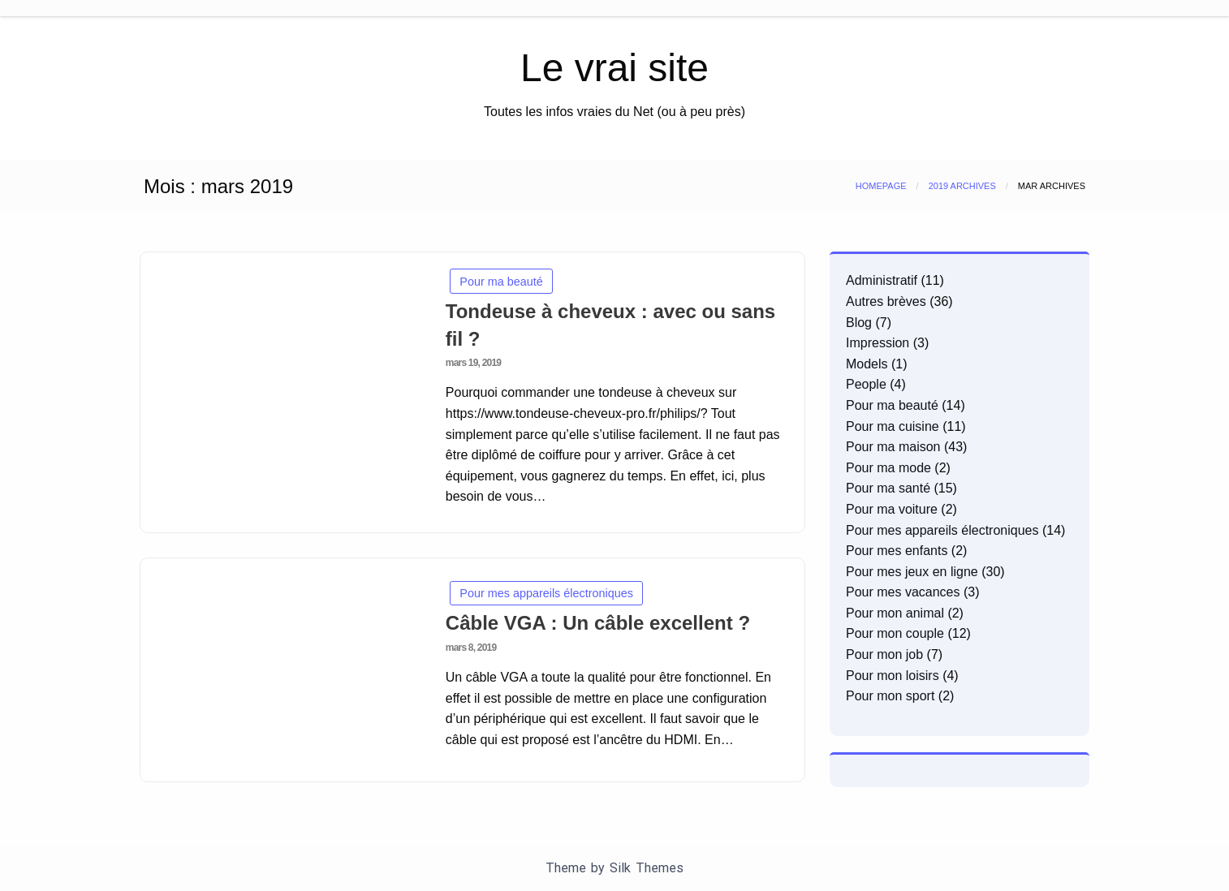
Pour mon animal (895, 613)
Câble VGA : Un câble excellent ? (598, 623)
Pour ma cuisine (892, 426)
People (866, 384)
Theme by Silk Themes (614, 868)
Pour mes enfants (896, 550)
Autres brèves (886, 301)
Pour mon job (884, 654)
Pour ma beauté (500, 281)
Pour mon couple (895, 633)
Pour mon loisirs (892, 675)
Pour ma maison (893, 447)
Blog (859, 322)
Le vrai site (614, 67)
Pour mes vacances (903, 592)
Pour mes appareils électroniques (546, 593)
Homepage (881, 186)
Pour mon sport (890, 696)
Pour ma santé (888, 488)
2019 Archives (962, 186)
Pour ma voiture (892, 509)
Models (867, 364)
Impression (877, 343)
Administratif (881, 280)
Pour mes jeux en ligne (912, 572)
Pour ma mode (888, 468)
